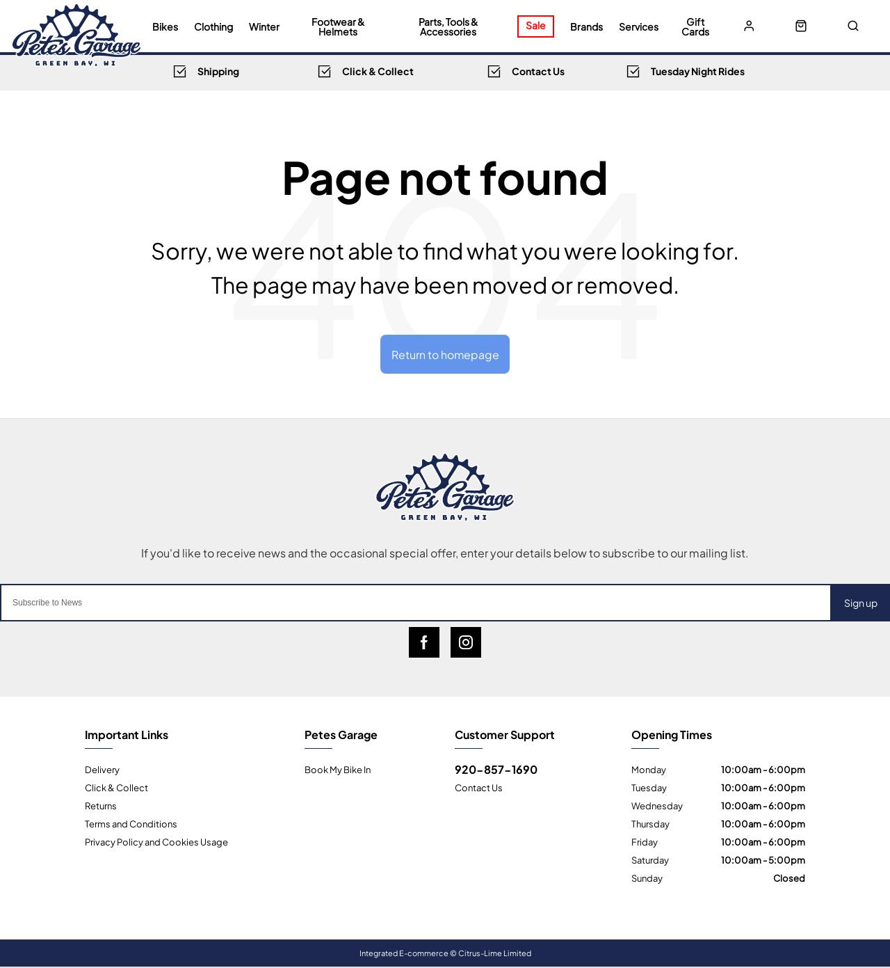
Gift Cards (695, 26)
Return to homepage (445, 353)
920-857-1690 (496, 770)
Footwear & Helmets (338, 26)
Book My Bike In (338, 769)
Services (638, 26)
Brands (586, 26)
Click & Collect (116, 787)
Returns (101, 806)
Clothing (213, 26)
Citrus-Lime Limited (494, 953)
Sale (536, 25)
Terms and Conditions (131, 824)
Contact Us (479, 787)
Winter (264, 26)
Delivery (102, 769)
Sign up (860, 603)
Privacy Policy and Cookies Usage (156, 842)
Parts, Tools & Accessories (448, 26)
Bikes (165, 26)
